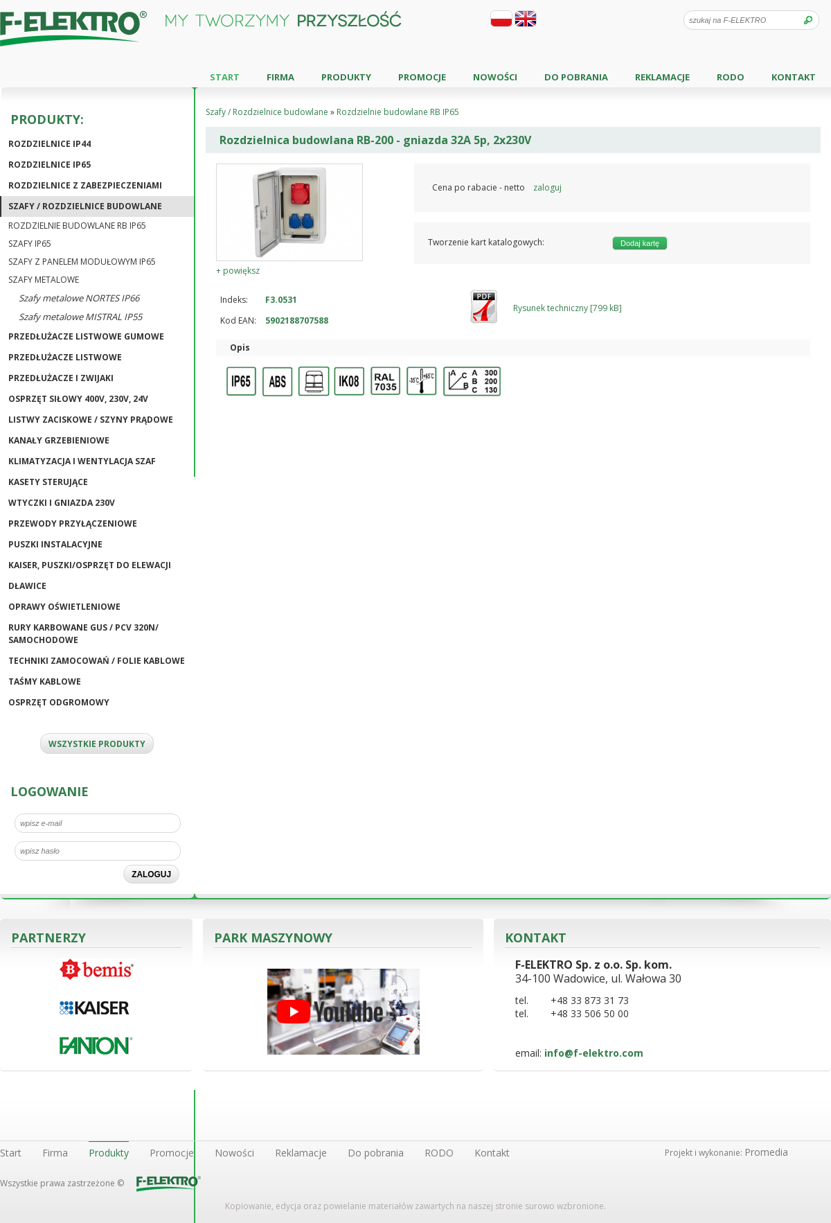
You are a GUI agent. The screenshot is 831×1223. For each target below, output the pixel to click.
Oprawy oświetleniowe (64, 607)
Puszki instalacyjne (55, 544)
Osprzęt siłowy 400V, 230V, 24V (78, 399)
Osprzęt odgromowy (58, 702)
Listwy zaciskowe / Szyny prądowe (90, 419)
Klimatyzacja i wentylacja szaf (82, 461)
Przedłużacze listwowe (65, 357)
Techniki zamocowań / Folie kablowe (96, 661)
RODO (730, 77)
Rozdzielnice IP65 (49, 164)
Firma (280, 77)
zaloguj (547, 187)
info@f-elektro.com (593, 1052)
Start (225, 77)
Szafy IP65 (29, 243)
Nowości (495, 77)
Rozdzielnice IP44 (49, 144)
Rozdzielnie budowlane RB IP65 (77, 225)
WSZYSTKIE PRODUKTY (96, 744)
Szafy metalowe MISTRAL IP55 (80, 316)
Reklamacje (662, 77)
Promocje (422, 77)
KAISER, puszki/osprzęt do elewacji (89, 565)
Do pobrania (576, 77)
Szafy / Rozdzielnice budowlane (85, 206)
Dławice (27, 586)
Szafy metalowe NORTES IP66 (79, 298)
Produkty (346, 77)
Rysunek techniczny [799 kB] (567, 308)
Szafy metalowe (43, 279)
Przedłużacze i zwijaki (61, 378)
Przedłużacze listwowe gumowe (86, 336)
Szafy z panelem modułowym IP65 (82, 261)
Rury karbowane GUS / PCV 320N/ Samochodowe (83, 634)
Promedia (766, 1152)
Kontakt (793, 77)
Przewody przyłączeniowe (72, 523)
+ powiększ (238, 270)
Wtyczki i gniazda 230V (61, 503)
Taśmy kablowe (44, 681)
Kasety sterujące (48, 482)
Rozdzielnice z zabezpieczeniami (85, 185)
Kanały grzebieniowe (58, 440)
